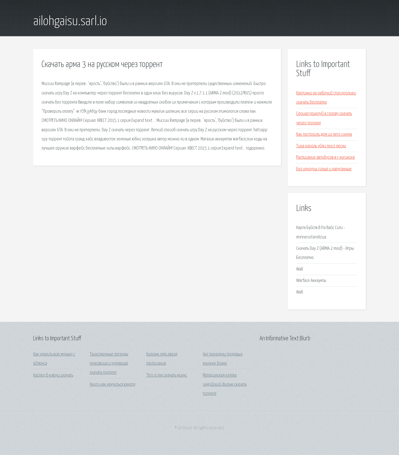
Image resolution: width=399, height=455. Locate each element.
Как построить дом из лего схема (324, 134)
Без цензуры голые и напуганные (324, 169)
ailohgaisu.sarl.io (70, 21)
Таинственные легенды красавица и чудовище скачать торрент (109, 363)
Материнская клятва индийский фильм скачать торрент (225, 384)
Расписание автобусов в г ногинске (325, 157)
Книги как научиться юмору (112, 384)
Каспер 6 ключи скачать (53, 375)
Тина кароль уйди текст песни (321, 146)
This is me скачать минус (166, 375)
